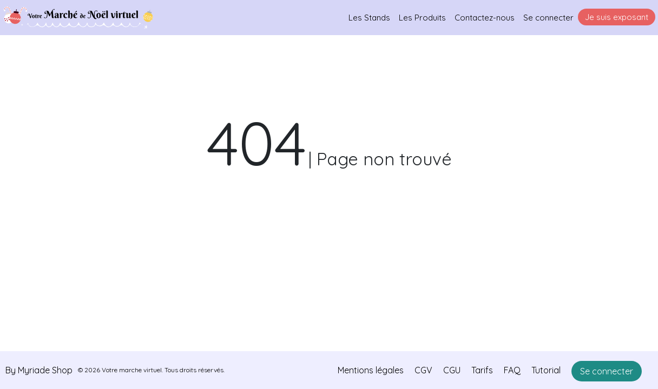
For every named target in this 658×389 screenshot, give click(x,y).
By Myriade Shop (39, 370)
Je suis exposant (616, 17)
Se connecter (548, 17)
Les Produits (422, 17)
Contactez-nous (485, 17)
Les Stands (369, 17)
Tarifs (482, 370)
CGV (423, 370)
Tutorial (546, 370)
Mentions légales (371, 370)
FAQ (512, 370)
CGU (451, 370)
